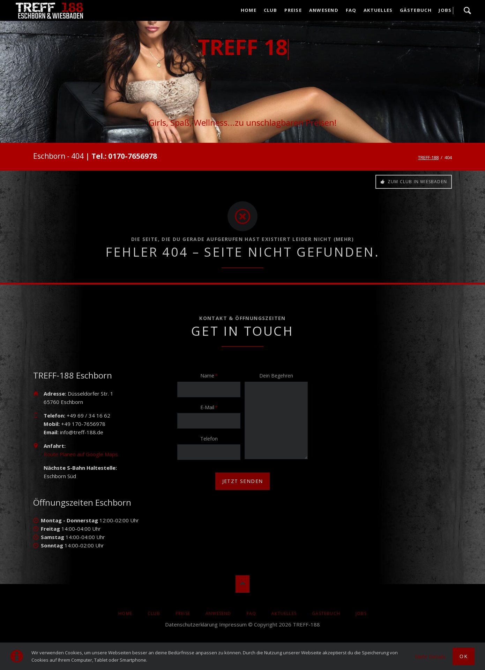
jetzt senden (242, 481)
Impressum (233, 624)
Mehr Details (430, 656)
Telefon (209, 438)
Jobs (361, 613)
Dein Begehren (276, 375)
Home (125, 613)
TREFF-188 (428, 157)
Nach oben (242, 584)
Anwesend (218, 613)
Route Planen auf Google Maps (81, 454)
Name (211, 375)
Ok (464, 656)
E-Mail (211, 407)
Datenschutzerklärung (191, 624)
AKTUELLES (284, 613)
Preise (183, 613)
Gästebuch (326, 613)
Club (154, 613)
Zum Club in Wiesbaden (416, 182)
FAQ (251, 613)
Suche (467, 10)
